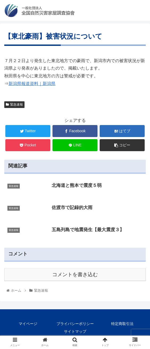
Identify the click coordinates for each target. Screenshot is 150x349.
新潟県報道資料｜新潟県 (32, 83)
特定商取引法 (122, 324)
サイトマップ (75, 332)
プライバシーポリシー (75, 324)
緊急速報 (14, 104)
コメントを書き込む (75, 275)
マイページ (28, 324)
